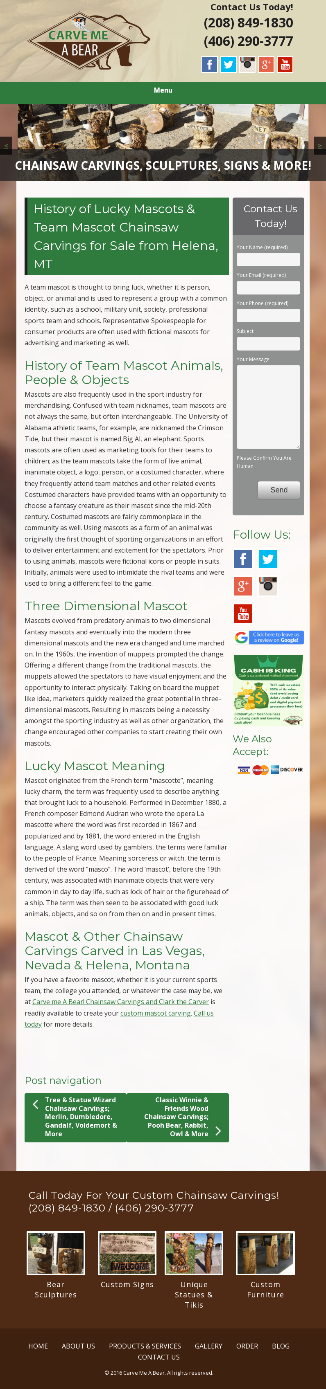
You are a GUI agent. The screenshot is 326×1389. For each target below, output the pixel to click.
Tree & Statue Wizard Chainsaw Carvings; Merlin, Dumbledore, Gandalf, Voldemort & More (74, 1116)
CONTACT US (159, 1357)
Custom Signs (127, 1284)
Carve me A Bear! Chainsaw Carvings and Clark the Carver (120, 1001)
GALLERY (208, 1346)
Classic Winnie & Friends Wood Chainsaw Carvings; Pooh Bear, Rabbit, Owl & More (182, 1117)
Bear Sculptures (56, 1289)
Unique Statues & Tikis (194, 1294)
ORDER (247, 1346)
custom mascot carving (155, 1013)
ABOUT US (78, 1346)
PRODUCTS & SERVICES (145, 1346)
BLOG (281, 1346)
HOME (38, 1346)
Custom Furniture (265, 1289)
